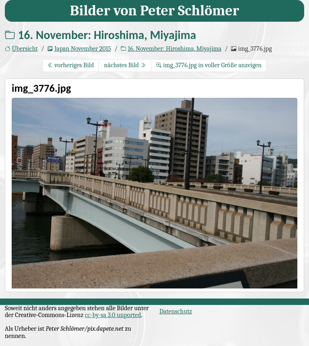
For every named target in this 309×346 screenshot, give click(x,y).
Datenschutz (175, 311)
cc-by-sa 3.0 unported (113, 315)
